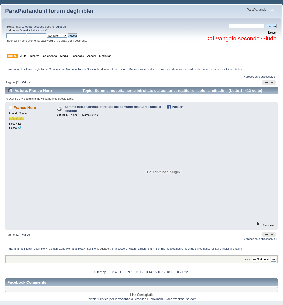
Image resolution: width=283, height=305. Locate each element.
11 (137, 272)
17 (164, 272)
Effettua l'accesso (33, 26)
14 (150, 272)
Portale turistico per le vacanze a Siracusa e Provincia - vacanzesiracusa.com (142, 299)
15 (155, 272)
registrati (60, 26)
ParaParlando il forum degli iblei (49, 11)
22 (186, 272)
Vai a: (248, 259)
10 (133, 272)
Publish (177, 107)
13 (146, 272)
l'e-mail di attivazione (32, 30)
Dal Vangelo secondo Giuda (241, 38)
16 (159, 272)
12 (141, 272)
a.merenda (144, 69)
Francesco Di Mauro (124, 69)
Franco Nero (25, 107)
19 (173, 272)
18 (168, 272)
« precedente (251, 76)
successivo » (269, 76)
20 (177, 272)
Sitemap (100, 272)
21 (181, 272)
